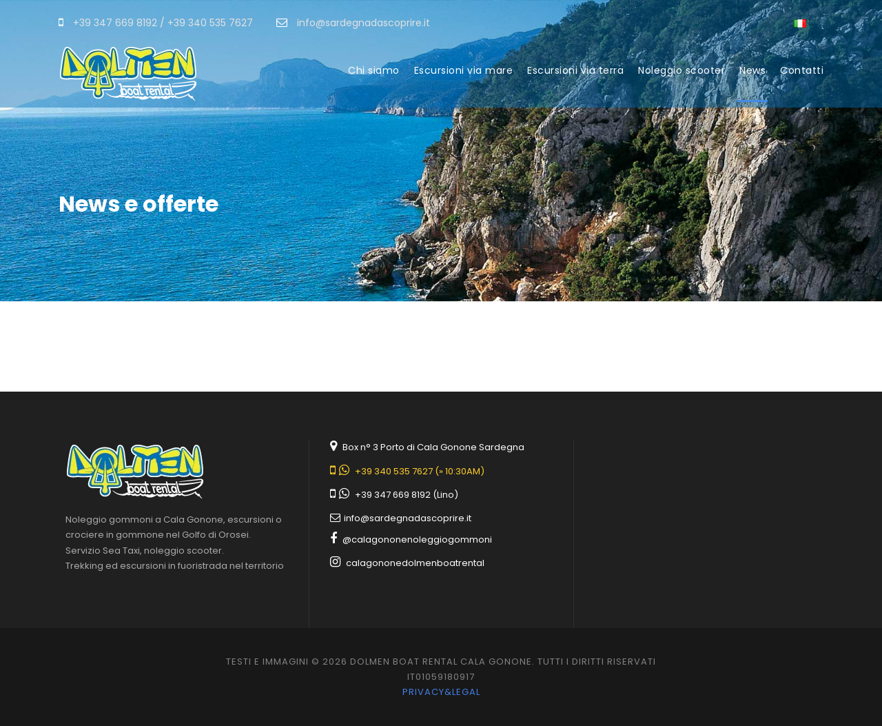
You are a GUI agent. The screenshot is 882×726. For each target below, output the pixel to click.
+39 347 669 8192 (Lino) (406, 494)
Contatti (801, 70)
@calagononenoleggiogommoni (417, 539)
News (752, 70)
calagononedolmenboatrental (415, 562)
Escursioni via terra (575, 70)
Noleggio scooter (681, 70)
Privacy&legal (441, 691)
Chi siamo (374, 70)
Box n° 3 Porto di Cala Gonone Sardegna (433, 447)
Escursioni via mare (463, 70)
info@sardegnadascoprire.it (407, 518)
